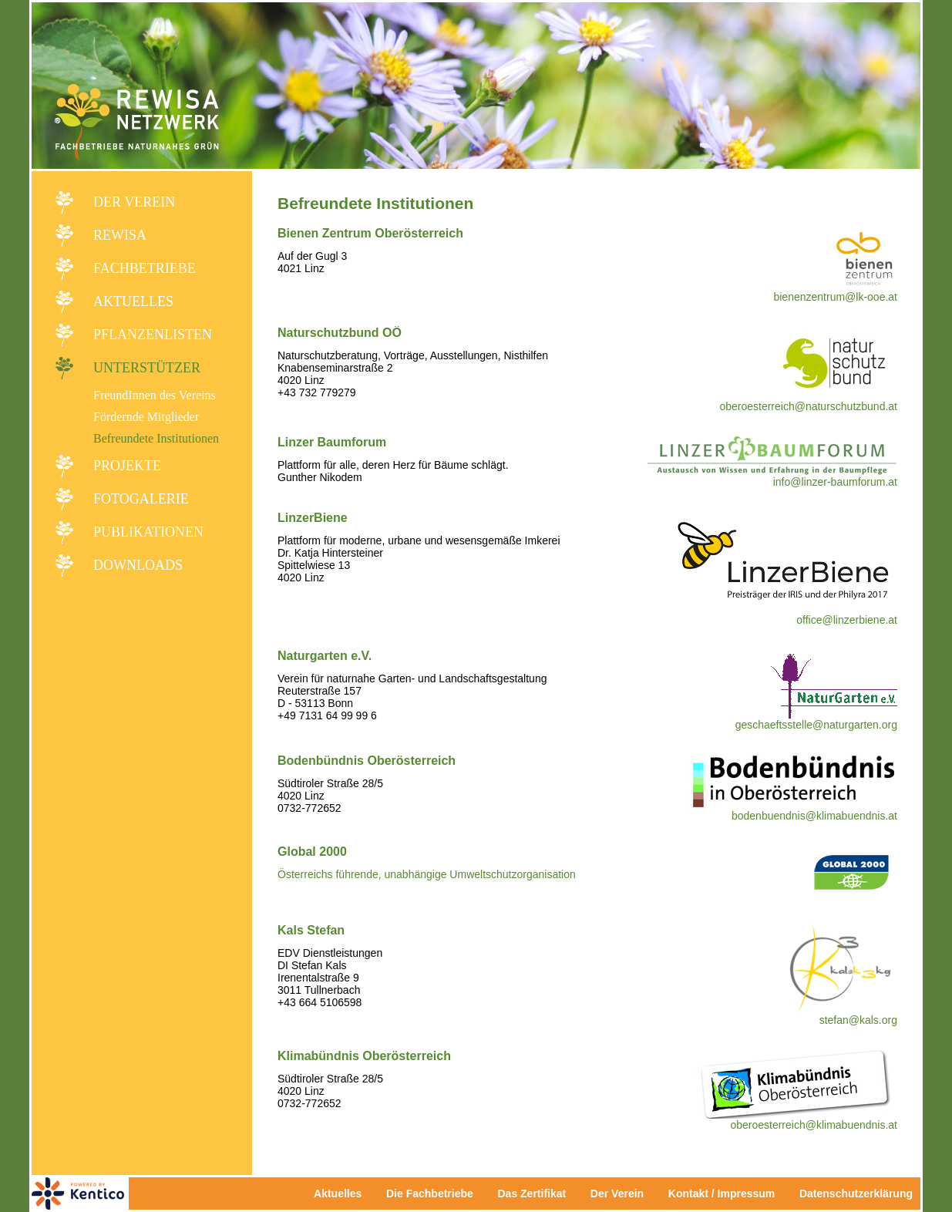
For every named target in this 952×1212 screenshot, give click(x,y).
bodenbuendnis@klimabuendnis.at (814, 816)
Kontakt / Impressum (726, 1193)
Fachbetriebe (144, 268)
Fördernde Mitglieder (146, 416)
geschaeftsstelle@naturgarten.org (816, 725)
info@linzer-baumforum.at (835, 482)
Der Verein (134, 202)
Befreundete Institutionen (156, 438)
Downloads (138, 565)
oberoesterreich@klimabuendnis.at (813, 1125)
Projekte (127, 465)
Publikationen (148, 532)
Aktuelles (133, 301)
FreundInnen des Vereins (154, 395)
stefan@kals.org (858, 1020)
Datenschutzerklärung (856, 1193)
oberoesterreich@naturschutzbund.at (808, 406)
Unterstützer (146, 367)
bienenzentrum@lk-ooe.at (835, 297)
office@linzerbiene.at (846, 620)
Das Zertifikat (531, 1193)
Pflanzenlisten (152, 334)
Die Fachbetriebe (429, 1193)
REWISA (119, 235)
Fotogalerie (141, 499)
